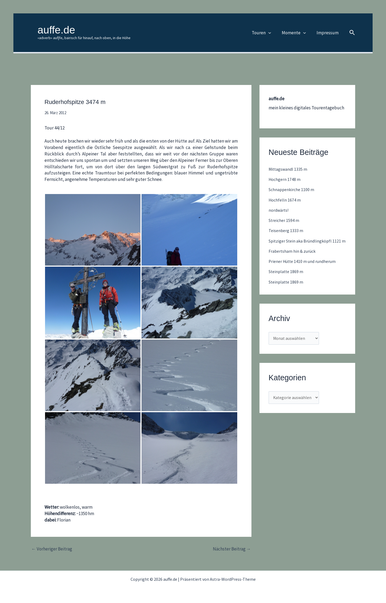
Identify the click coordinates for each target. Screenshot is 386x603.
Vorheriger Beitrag (51, 549)
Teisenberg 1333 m (286, 230)
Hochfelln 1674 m (285, 200)
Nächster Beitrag (232, 549)
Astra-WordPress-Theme (233, 579)
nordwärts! (279, 210)
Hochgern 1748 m (285, 179)
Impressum (328, 33)
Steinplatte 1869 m (287, 278)
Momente (296, 32)
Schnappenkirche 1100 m (293, 189)
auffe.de (56, 30)
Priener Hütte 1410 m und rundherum (305, 268)
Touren (265, 32)
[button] (272, 32)
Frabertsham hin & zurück (293, 258)
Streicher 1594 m (285, 220)
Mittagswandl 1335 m (289, 169)
